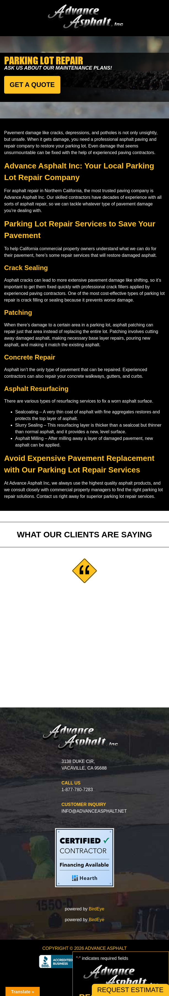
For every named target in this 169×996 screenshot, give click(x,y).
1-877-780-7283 (77, 789)
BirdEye (96, 909)
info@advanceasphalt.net (94, 811)
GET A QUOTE (32, 84)
